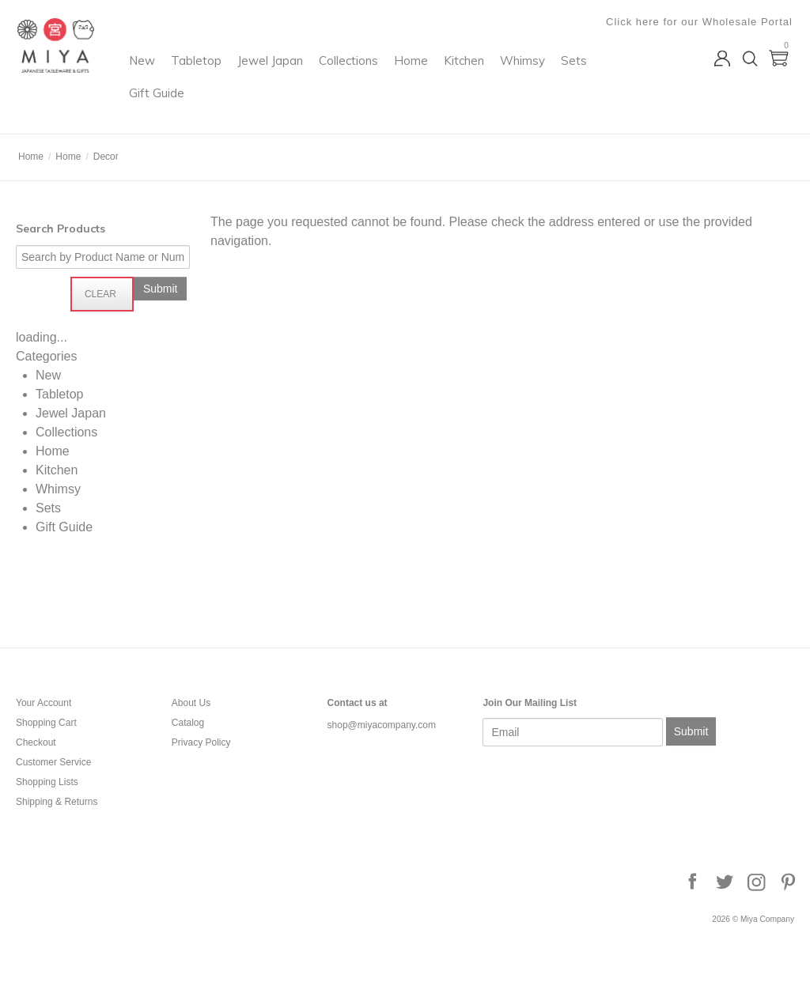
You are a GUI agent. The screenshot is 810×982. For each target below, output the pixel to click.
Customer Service (53, 762)
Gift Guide (352, 107)
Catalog (188, 722)
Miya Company (80, 114)
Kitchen (556, 75)
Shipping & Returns (56, 801)
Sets (295, 107)
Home (503, 75)
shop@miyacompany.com (381, 725)
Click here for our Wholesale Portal (701, 22)
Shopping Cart (46, 722)
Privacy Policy (201, 742)
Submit (691, 731)
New (234, 75)
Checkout (36, 742)
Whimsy (244, 107)
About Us (191, 702)
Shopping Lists (47, 781)
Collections (441, 75)
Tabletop (288, 75)
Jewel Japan (363, 75)
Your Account (43, 702)
